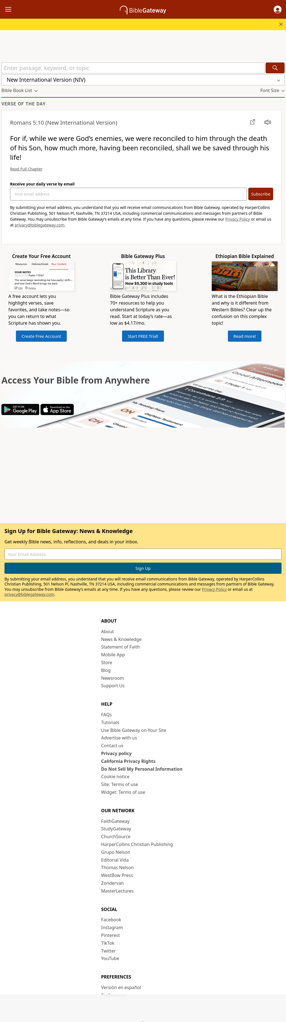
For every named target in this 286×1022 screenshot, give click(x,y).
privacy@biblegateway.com (40, 225)
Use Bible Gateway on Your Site (133, 730)
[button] (278, 9)
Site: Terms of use (119, 784)
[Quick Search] (132, 67)
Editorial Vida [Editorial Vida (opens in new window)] (115, 860)
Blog (106, 670)
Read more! (244, 336)
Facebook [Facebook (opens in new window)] (111, 920)
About (107, 631)
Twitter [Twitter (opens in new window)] (108, 951)
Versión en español (121, 987)
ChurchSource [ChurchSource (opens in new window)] (115, 836)
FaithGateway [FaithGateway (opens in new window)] (115, 821)
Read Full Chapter (26, 169)
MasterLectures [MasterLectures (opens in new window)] (117, 891)
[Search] (275, 67)
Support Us (113, 686)
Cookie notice (115, 776)
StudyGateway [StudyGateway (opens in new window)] (116, 829)
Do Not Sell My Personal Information (141, 769)
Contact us (112, 746)
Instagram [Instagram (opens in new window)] (112, 927)
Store (106, 662)
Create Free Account (41, 336)
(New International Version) (63, 122)
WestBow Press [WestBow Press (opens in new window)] (117, 875)
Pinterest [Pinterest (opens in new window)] (110, 935)
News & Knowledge (121, 639)
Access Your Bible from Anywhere (75, 380)
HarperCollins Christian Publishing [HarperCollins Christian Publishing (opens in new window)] (137, 844)
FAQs (106, 715)
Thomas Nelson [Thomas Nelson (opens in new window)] (117, 867)
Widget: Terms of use (123, 792)
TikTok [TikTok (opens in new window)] (108, 943)
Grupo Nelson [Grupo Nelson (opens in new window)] (115, 852)
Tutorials (110, 722)
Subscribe (260, 194)
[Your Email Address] (128, 194)
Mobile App (113, 655)
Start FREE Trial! (143, 336)
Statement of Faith (120, 647)
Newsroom (112, 678)
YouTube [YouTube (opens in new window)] (110, 958)
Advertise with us (119, 738)
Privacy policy (116, 753)
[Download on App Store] (57, 413)
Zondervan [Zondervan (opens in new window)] (112, 883)
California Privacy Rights (128, 761)
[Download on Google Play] (20, 413)
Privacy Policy (237, 219)
